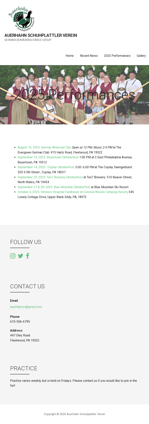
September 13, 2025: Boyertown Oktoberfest (48, 157)
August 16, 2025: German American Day (44, 147)
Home (70, 56)
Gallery (141, 56)
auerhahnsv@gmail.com (26, 307)
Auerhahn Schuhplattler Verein (40, 35)
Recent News (89, 56)
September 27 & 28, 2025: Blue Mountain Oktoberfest (54, 187)
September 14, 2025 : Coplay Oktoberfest (46, 167)
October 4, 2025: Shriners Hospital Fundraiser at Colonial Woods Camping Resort (72, 192)
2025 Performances (117, 56)
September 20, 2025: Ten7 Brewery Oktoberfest (50, 177)
